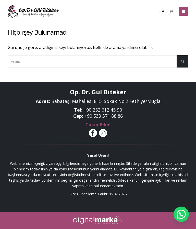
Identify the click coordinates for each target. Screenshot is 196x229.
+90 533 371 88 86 (103, 116)
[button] (181, 214)
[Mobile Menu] (183, 11)
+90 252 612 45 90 (103, 110)
